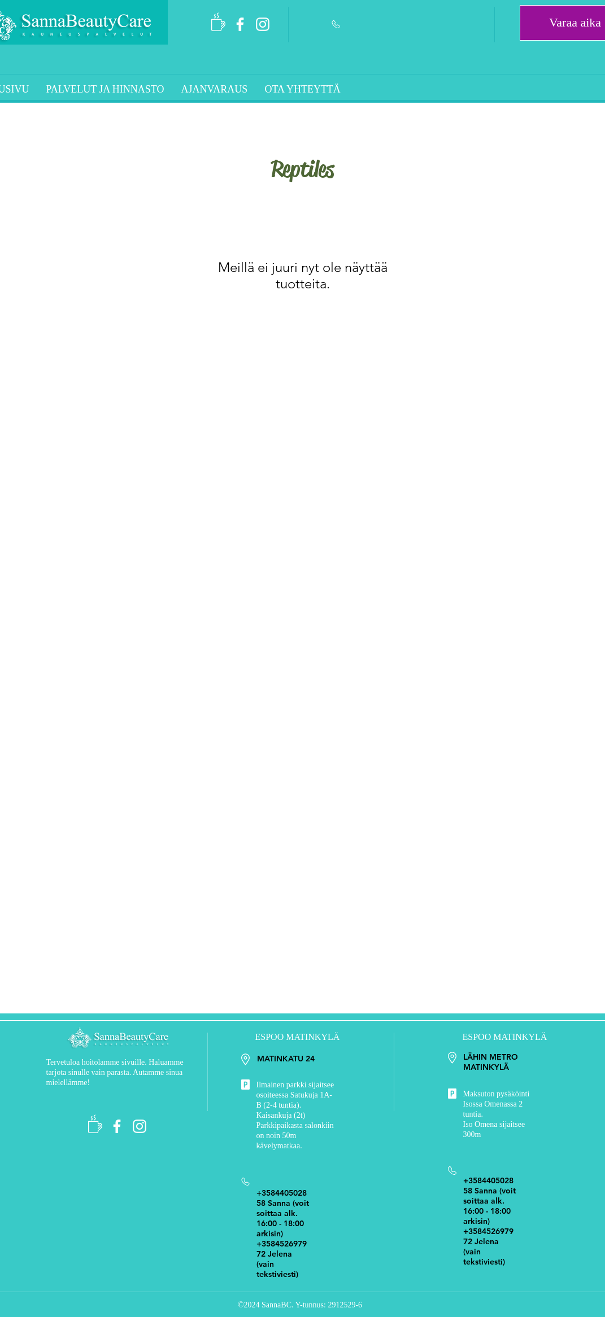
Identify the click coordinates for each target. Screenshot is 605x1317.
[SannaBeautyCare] (240, 24)
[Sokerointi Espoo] (263, 24)
